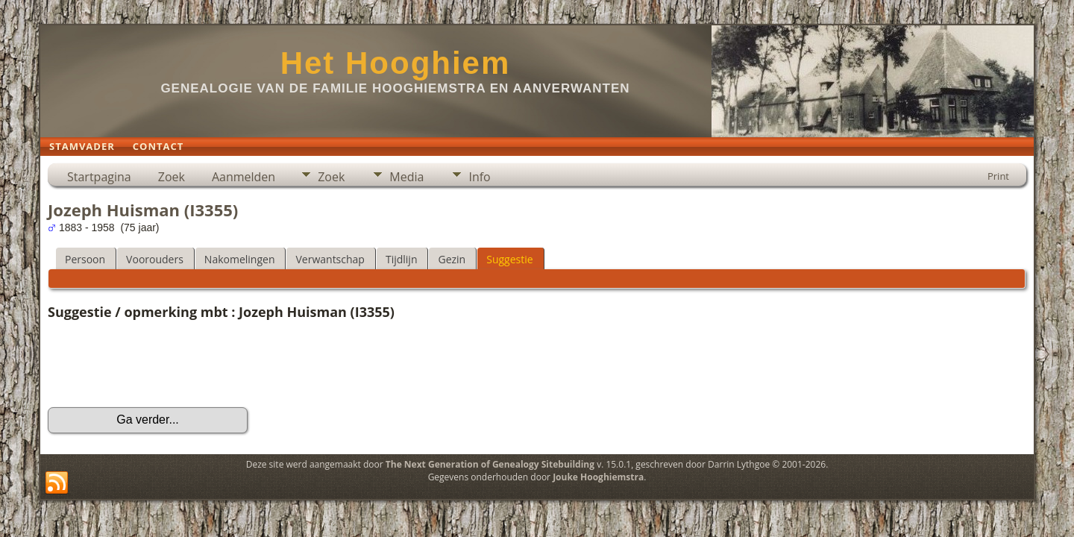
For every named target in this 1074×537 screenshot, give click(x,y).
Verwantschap (329, 259)
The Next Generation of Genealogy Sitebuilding (490, 464)
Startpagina (99, 177)
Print (998, 176)
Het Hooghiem (395, 63)
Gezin (451, 259)
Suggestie (509, 259)
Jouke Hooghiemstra (598, 477)
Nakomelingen (239, 259)
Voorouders (154, 259)
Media (406, 177)
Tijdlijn (402, 259)
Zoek (171, 177)
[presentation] (161, 364)
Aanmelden (243, 177)
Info (479, 177)
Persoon (85, 259)
